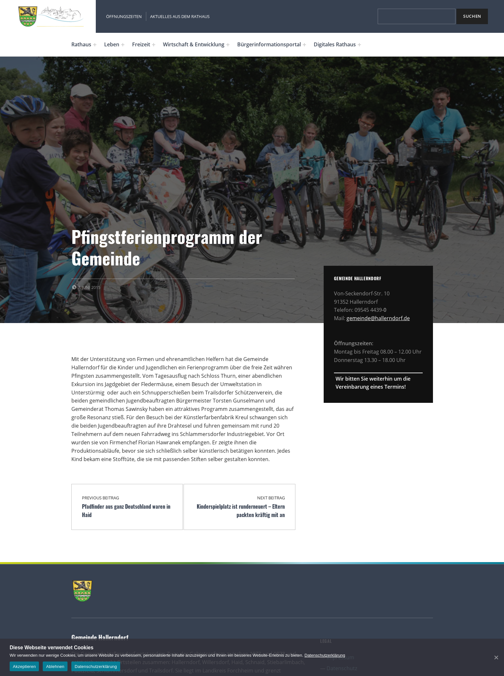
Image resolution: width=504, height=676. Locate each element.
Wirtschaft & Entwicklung (193, 44)
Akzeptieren (24, 666)
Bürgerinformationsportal (269, 44)
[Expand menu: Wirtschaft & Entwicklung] (228, 44)
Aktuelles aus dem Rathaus (180, 16)
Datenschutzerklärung (324, 655)
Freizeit (141, 44)
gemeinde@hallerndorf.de (378, 318)
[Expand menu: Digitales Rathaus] (359, 44)
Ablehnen (55, 666)
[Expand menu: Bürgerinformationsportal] (304, 44)
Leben (111, 44)
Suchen (472, 16)
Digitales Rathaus (335, 44)
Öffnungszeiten (124, 16)
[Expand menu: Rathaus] (94, 44)
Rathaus (81, 44)
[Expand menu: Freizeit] (153, 44)
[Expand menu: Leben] (122, 44)
